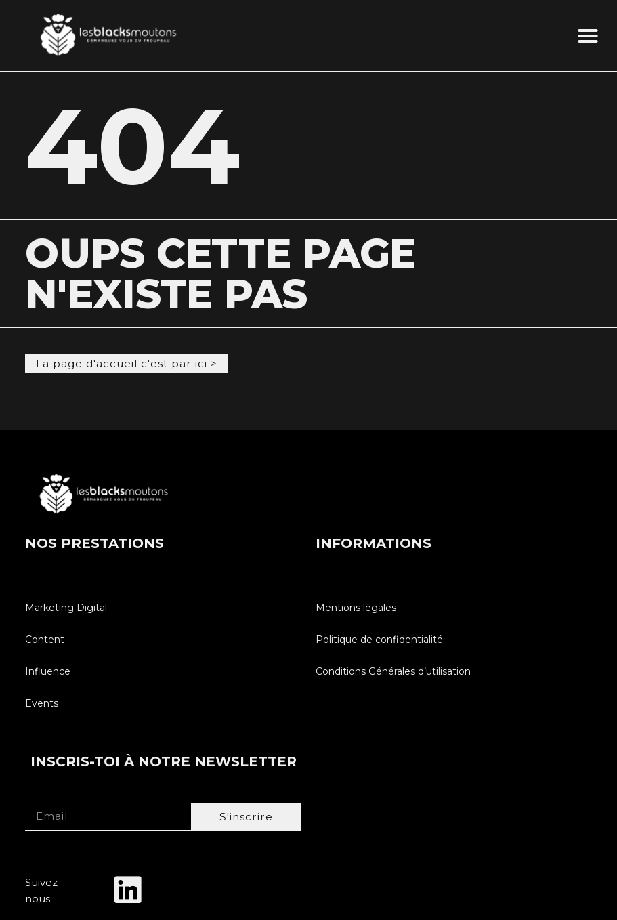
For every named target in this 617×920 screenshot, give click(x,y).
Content (44, 639)
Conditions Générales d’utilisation (393, 671)
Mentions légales (356, 607)
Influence (47, 671)
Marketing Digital (66, 607)
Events (41, 702)
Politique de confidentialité (379, 639)
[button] (588, 36)
